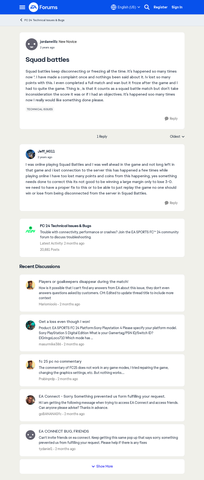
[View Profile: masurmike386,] (30, 325)
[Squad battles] (46, 157)
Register (161, 7)
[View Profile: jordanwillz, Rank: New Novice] (32, 44)
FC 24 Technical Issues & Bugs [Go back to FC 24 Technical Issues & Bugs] (41, 20)
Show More (102, 466)
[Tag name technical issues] (40, 109)
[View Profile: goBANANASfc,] (30, 400)
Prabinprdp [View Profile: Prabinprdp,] (47, 379)
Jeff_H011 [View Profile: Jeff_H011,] (46, 151)
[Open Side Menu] (22, 7)
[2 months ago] (69, 304)
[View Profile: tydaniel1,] (30, 435)
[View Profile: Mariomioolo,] (30, 285)
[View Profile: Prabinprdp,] (30, 365)
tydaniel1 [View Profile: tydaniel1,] (45, 449)
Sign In (177, 7)
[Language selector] (125, 7)
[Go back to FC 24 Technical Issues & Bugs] (110, 226)
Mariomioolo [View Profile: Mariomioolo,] (48, 304)
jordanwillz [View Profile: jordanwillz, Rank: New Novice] (49, 42)
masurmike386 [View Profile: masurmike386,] (50, 344)
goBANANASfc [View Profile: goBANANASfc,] (50, 414)
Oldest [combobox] (177, 136)
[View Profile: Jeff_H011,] (30, 154)
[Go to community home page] (43, 7)
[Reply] (171, 118)
